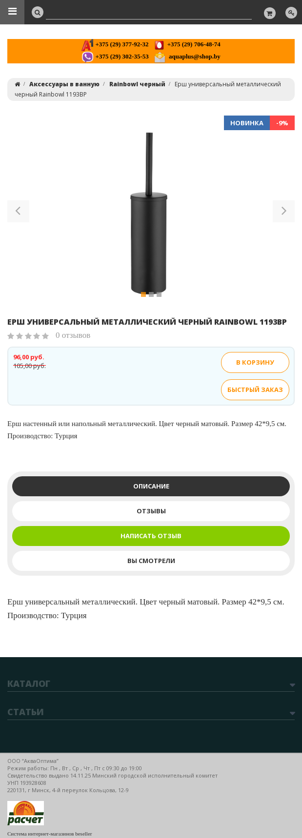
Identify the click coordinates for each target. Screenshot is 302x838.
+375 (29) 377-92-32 (114, 44)
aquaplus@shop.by (187, 56)
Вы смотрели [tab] (151, 560)
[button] (18, 213)
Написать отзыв (151, 535)
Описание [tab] (151, 486)
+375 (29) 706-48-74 (186, 44)
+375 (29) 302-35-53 (114, 56)
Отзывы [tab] (151, 511)
